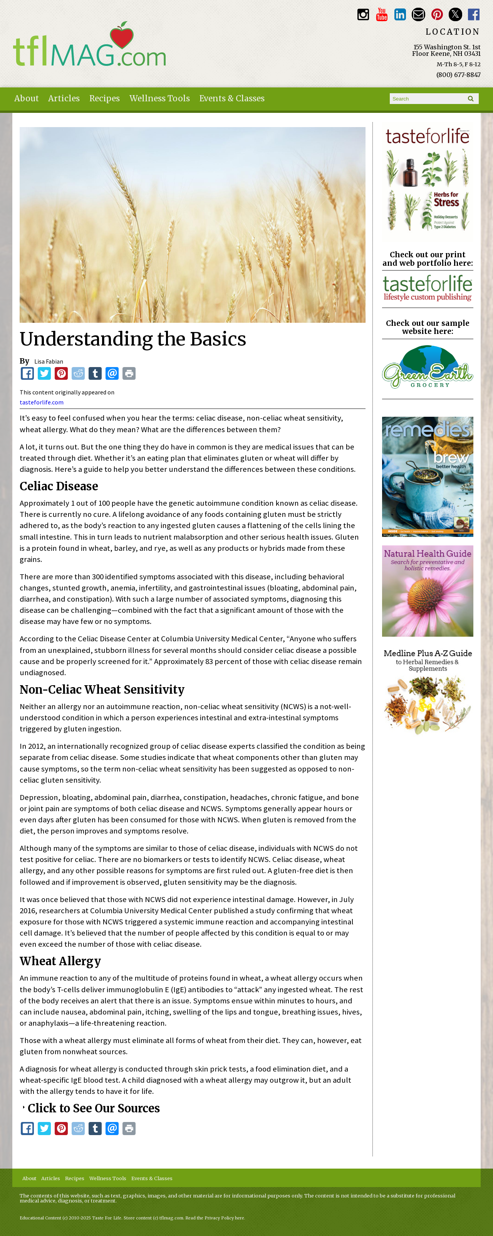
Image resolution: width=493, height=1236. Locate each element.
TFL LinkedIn (400, 14)
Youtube (381, 14)
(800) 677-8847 (458, 75)
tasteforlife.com (42, 402)
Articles (64, 99)
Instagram (363, 14)
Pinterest (437, 14)
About (26, 99)
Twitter (455, 14)
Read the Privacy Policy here (215, 1218)
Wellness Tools (159, 99)
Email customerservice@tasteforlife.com (418, 14)
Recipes (104, 99)
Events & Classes (232, 99)
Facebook (474, 14)
